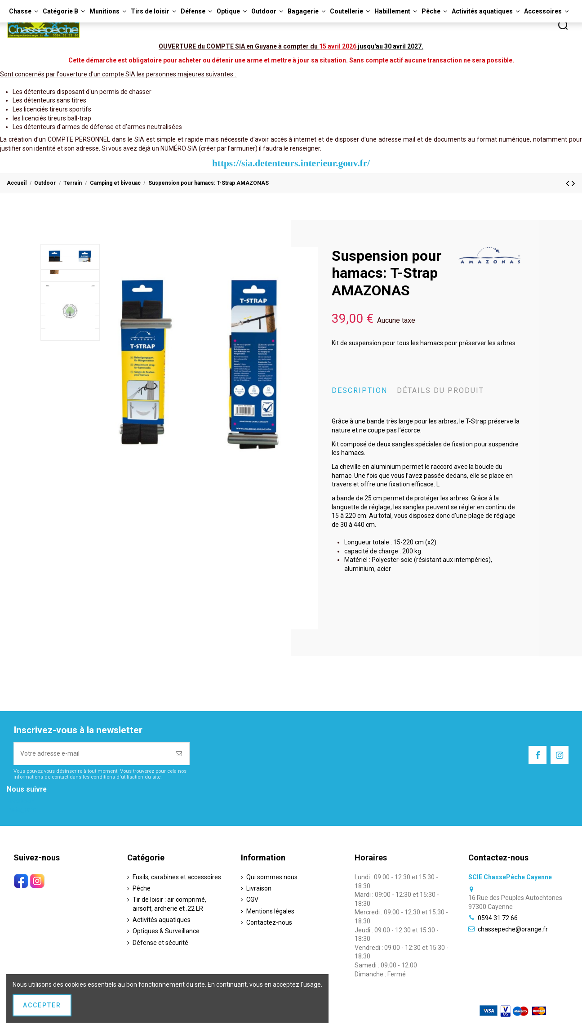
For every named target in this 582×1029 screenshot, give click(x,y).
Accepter (42, 1005)
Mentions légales (270, 911)
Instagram (21, 809)
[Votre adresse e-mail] (91, 754)
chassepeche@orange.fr (513, 929)
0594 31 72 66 (498, 918)
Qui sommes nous (272, 877)
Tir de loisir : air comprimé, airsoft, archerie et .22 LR (169, 904)
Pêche (142, 888)
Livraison (258, 888)
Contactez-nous (269, 922)
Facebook (20, 801)
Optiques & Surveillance (166, 931)
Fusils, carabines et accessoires (177, 877)
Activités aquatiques (162, 919)
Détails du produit (440, 390)
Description (359, 390)
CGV (252, 899)
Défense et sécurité (160, 942)
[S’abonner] (179, 754)
